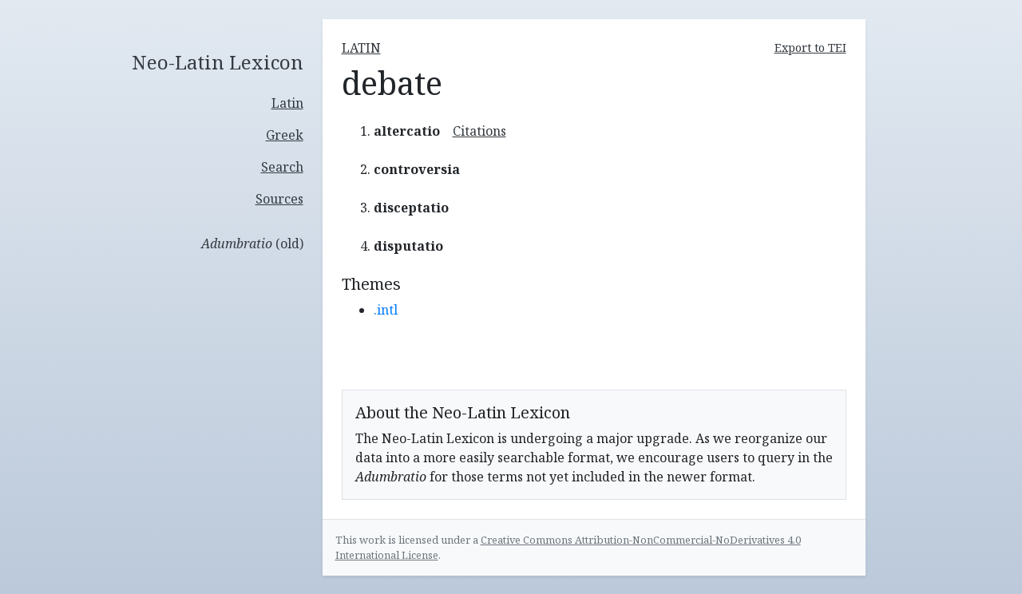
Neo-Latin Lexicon (217, 62)
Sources (279, 199)
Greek (284, 135)
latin (361, 48)
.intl (386, 310)
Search (282, 167)
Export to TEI (810, 47)
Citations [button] (479, 131)
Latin (287, 103)
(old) (252, 243)
